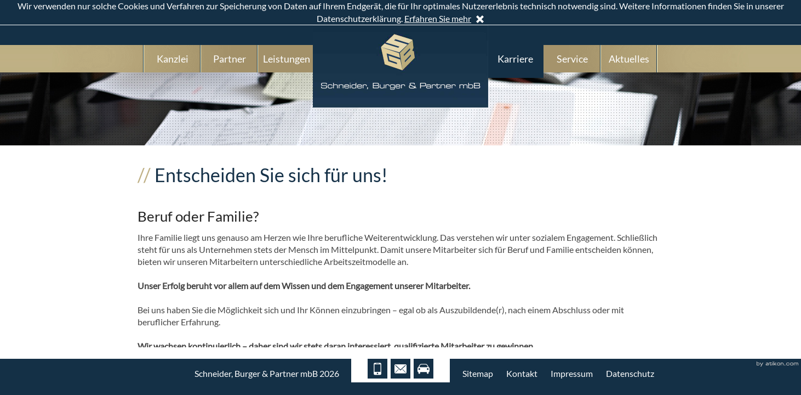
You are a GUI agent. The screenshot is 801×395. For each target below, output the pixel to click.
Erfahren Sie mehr (437, 18)
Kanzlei (172, 59)
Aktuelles (629, 59)
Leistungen (286, 59)
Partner (229, 59)
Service (572, 59)
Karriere (515, 59)
